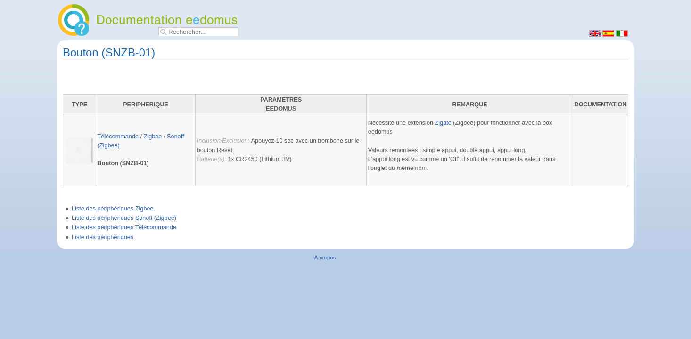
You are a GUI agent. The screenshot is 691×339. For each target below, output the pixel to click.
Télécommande (118, 136)
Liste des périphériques (102, 237)
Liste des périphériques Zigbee (113, 208)
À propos (325, 257)
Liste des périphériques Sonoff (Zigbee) (124, 218)
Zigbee (153, 136)
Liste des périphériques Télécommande (124, 227)
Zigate (443, 123)
